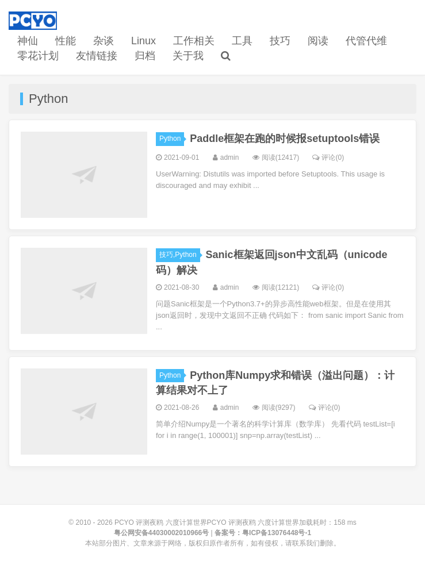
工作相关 (194, 41)
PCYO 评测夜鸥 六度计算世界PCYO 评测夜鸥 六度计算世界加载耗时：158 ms (235, 522)
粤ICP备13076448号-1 (276, 533)
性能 (65, 41)
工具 (242, 41)
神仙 (27, 41)
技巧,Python (179, 255)
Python (171, 139)
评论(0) (328, 157)
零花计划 (38, 56)
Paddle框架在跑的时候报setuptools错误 (285, 138)
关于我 (188, 56)
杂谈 (103, 41)
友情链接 (96, 56)
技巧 (280, 41)
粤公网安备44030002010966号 (161, 533)
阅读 (318, 41)
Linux (143, 41)
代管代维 (366, 41)
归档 (145, 56)
